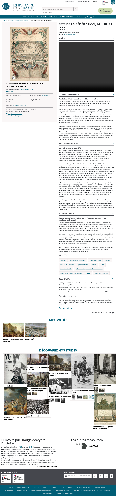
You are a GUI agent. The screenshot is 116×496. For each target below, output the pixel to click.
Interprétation (66, 213)
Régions (36, 487)
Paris (102, 265)
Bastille (88, 273)
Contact (76, 490)
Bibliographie (65, 279)
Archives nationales (27, 90)
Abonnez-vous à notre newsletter (77, 476)
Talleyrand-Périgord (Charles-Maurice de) (89, 269)
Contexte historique (69, 94)
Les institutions (9, 490)
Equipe (70, 487)
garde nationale (83, 265)
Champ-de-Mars (95, 260)
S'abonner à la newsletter (106, 10)
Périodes (52, 17)
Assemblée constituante (78, 260)
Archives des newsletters (62, 490)
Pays (44, 487)
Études (11, 487)
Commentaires (65, 308)
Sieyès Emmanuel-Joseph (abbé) (71, 273)
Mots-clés (40, 17)
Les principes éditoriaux (83, 487)
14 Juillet (63, 260)
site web (11, 92)
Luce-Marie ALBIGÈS (70, 34)
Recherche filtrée (66, 17)
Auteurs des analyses (23, 487)
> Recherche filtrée (47, 12)
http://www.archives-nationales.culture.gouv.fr (14, 115)
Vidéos (79, 17)
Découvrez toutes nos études (18, 20)
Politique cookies (47, 493)
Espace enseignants (84, 1)
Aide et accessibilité (99, 487)
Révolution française (101, 273)
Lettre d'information (68, 1)
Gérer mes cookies (105, 490)
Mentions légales (22, 490)
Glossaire (53, 487)
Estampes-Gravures (19, 106)
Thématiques (27, 17)
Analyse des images (69, 143)
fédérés (107, 260)
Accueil (5, 20)
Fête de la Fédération (67, 265)
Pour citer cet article (67, 296)
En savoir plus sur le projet (46, 467)
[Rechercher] (57, 9)
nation (94, 265)
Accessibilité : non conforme (65, 493)
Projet (62, 487)
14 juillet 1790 (46, 95)
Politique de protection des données (41, 490)
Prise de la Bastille (66, 269)
